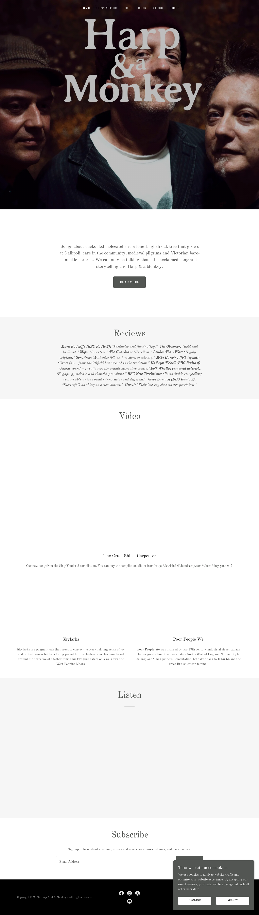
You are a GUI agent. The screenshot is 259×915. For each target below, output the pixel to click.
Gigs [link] (128, 8)
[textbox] (113, 861)
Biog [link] (142, 8)
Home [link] (85, 8)
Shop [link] (174, 8)
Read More (129, 282)
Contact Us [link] (107, 8)
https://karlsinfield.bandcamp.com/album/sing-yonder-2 (193, 566)
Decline (195, 900)
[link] (121, 893)
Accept (232, 900)
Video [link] (158, 8)
